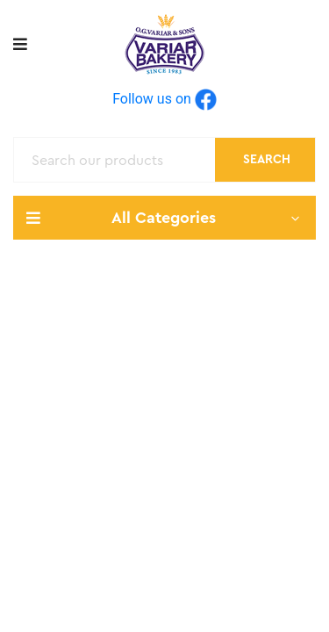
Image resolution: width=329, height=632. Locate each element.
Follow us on (164, 98)
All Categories (164, 218)
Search (266, 160)
